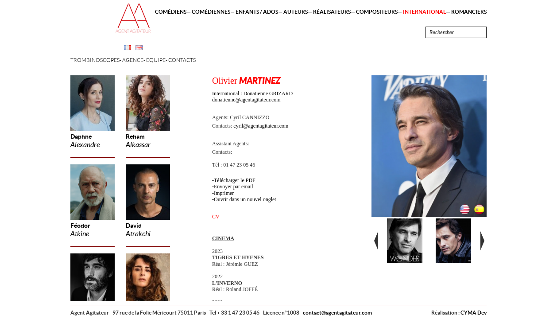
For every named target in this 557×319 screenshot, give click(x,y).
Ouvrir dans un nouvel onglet (245, 199)
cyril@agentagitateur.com (260, 126)
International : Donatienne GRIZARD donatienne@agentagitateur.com (252, 96)
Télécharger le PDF (234, 180)
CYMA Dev (473, 312)
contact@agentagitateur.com (337, 312)
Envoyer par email (233, 186)
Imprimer (224, 193)
